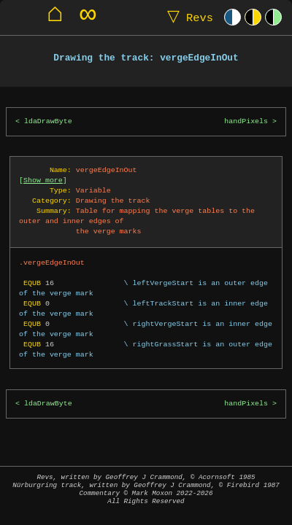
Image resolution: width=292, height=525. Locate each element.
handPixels (246, 121)
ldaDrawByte (48, 121)
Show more (43, 180)
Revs (187, 17)
